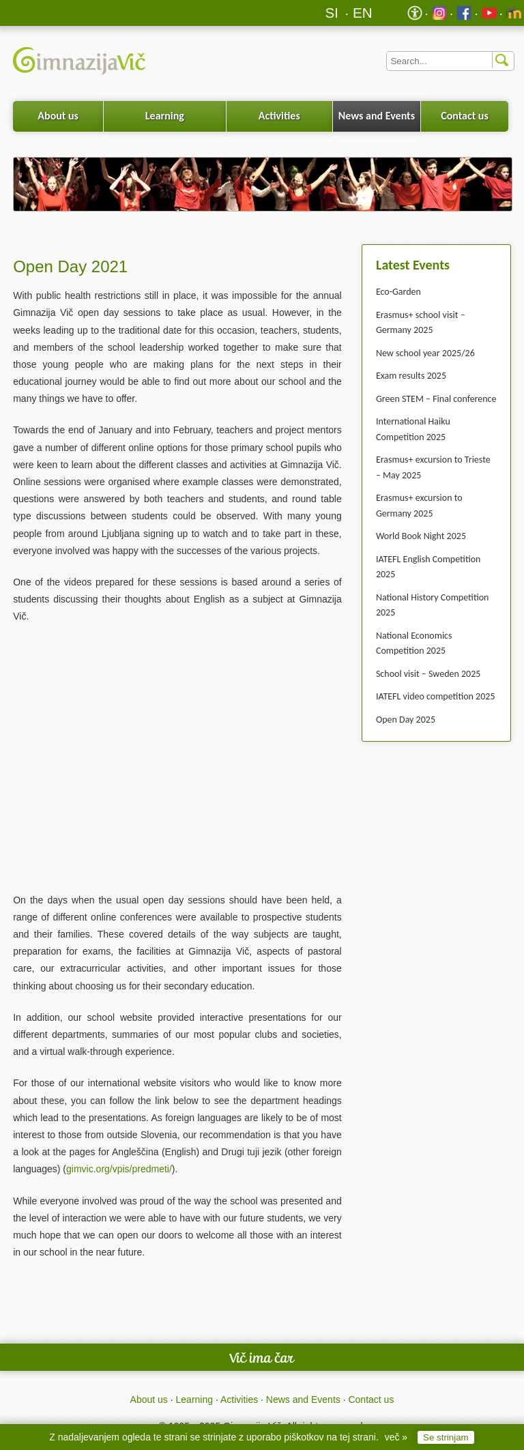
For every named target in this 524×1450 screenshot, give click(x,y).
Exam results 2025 (411, 375)
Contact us (465, 115)
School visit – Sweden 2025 (428, 674)
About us (58, 115)
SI (332, 12)
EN (363, 12)
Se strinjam (446, 1437)
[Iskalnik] (450, 61)
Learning (164, 115)
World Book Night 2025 (421, 536)
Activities (279, 115)
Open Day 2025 (405, 719)
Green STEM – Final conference (436, 399)
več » (396, 1437)
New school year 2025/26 (425, 353)
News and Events (376, 115)
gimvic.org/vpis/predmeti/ (119, 1168)
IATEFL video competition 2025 (435, 696)
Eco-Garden (398, 292)
